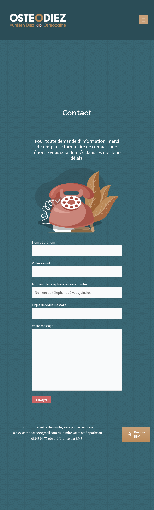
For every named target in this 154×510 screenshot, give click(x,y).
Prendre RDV (136, 434)
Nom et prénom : (77, 248)
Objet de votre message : (77, 311)
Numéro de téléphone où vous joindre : (77, 290)
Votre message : (77, 358)
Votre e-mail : (77, 269)
